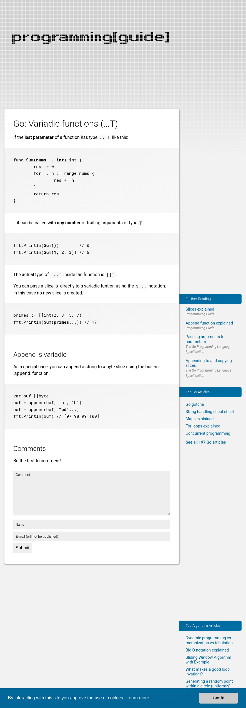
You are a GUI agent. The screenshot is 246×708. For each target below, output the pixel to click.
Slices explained (200, 309)
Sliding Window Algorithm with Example (208, 660)
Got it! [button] (218, 698)
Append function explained (209, 323)
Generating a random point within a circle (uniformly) (209, 684)
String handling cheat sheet (210, 411)
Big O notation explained (207, 650)
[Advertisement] (123, 39)
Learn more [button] (137, 697)
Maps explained (200, 419)
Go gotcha (195, 404)
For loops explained (203, 426)
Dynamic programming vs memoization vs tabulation (209, 640)
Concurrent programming (208, 433)
